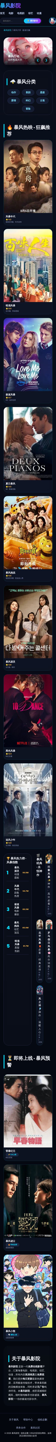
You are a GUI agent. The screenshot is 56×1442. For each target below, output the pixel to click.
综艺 (30, 13)
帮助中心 (28, 1419)
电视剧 (20, 13)
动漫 (39, 13)
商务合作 (21, 1427)
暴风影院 (7, 30)
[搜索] (13, 20)
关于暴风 (14, 1419)
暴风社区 (35, 1427)
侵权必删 (42, 1419)
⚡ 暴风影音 (32, 21)
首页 (2, 13)
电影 (11, 13)
